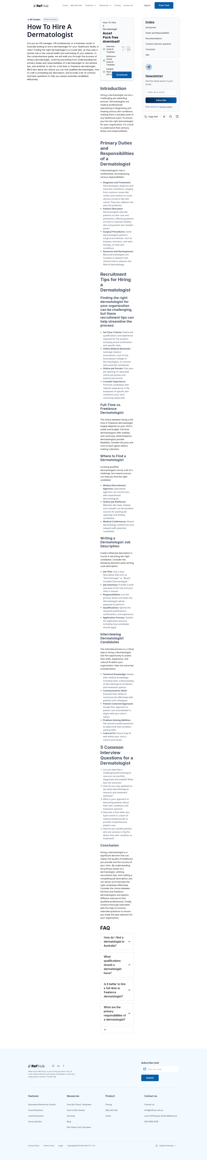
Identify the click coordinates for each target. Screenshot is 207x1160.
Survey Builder (35, 1121)
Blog (69, 1121)
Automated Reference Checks (42, 1104)
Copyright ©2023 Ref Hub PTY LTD (81, 1146)
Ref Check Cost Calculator (79, 1127)
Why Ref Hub (76, 5)
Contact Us (128, 5)
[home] (41, 5)
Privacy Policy (33, 1146)
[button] (89, 5)
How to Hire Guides (76, 1110)
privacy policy (166, 107)
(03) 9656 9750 (151, 1121)
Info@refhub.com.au (153, 1110)
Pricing (118, 5)
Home (65, 5)
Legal (60, 1146)
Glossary (71, 1116)
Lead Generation (36, 1116)
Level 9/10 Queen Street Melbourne (160, 1116)
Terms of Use (48, 1146)
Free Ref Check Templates (79, 1104)
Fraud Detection (35, 1110)
